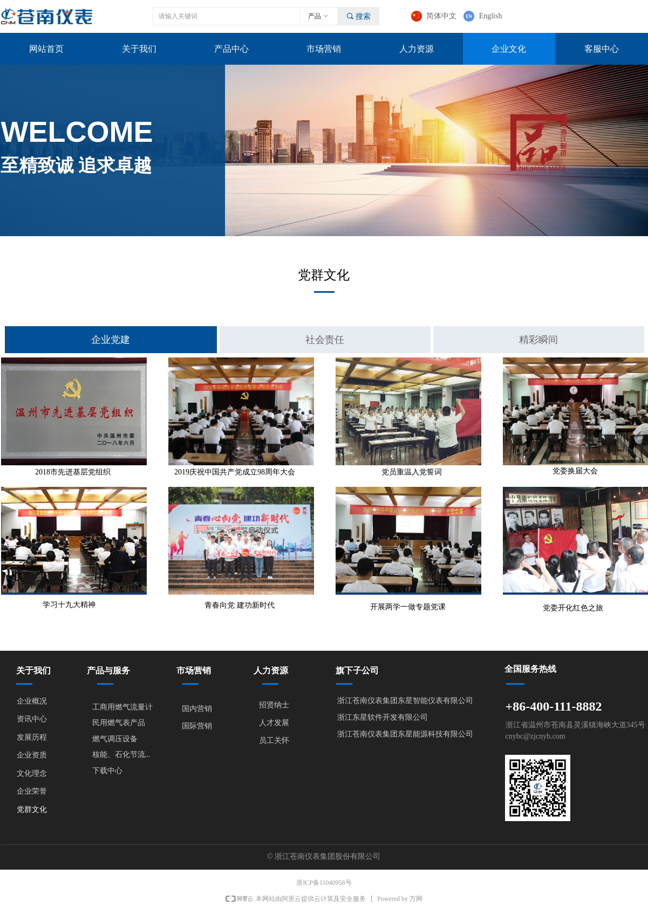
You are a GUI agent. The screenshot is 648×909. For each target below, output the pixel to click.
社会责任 (324, 339)
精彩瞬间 (538, 339)
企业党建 (110, 339)
